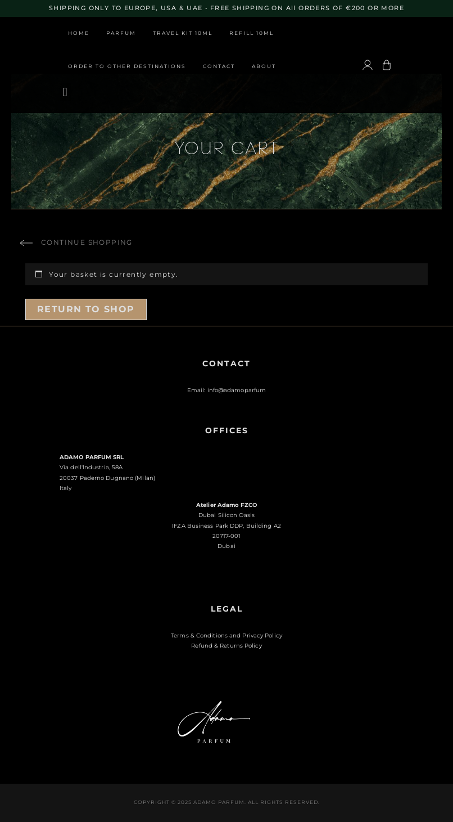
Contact (219, 66)
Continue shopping (87, 242)
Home (78, 33)
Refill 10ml (251, 33)
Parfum (121, 33)
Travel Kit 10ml (182, 33)
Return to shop (86, 309)
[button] (65, 92)
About (264, 66)
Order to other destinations (127, 66)
